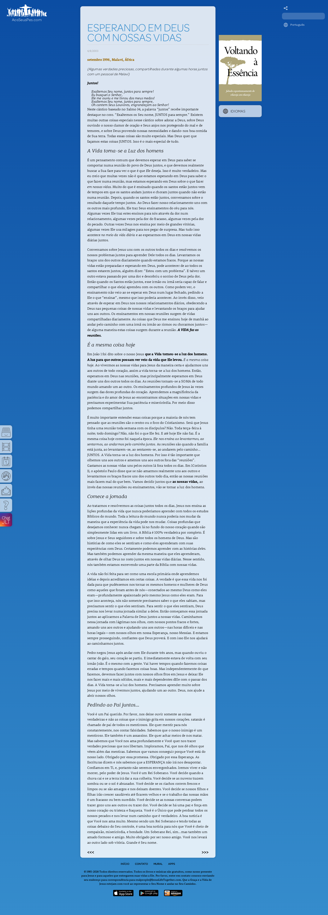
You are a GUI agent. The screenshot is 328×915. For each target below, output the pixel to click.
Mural (158, 864)
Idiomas (234, 111)
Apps (171, 864)
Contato (141, 864)
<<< (90, 851)
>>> (205, 851)
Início (125, 864)
